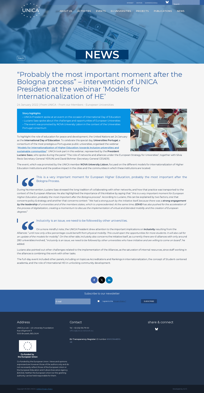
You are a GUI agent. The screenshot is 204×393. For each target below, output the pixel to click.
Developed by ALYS (180, 389)
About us (66, 11)
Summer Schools (151, 3)
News (180, 11)
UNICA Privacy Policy (45, 389)
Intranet (130, 3)
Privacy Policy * (119, 301)
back (21, 58)
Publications (163, 11)
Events (101, 11)
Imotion (139, 3)
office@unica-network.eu (81, 331)
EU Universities (121, 11)
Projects (142, 11)
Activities (84, 11)
